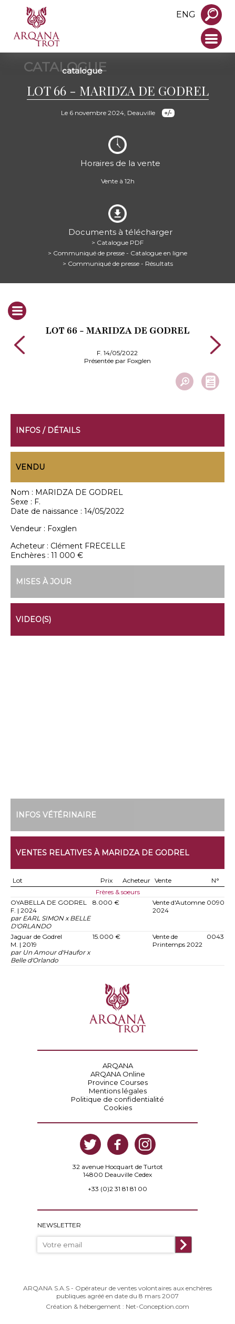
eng (186, 14)
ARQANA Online (117, 1074)
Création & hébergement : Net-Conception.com (117, 1306)
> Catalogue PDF (117, 242)
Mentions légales (118, 1091)
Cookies (118, 1107)
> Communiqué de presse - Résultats (118, 263)
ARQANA (118, 1065)
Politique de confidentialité (117, 1099)
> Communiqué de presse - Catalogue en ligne (117, 253)
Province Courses (118, 1082)
